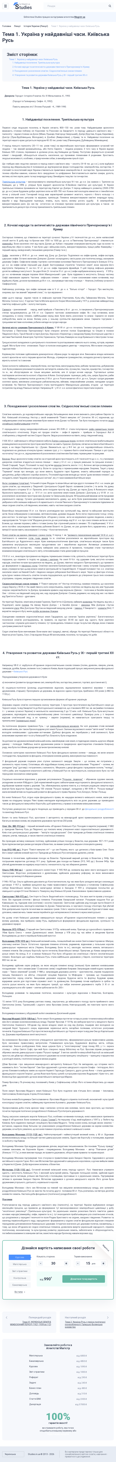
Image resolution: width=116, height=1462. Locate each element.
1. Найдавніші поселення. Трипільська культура (36, 62)
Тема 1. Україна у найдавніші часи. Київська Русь (33, 59)
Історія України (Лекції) (36, 26)
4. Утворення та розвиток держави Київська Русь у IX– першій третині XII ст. (50, 75)
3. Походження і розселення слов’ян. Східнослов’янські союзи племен (47, 71)
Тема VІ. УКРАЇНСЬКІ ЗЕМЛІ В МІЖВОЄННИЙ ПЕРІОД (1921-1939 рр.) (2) (30, 1323)
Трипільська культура (13, 182)
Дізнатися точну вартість (83, 1279)
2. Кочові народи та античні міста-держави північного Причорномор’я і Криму (51, 67)
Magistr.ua (79, 17)
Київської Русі (20, 671)
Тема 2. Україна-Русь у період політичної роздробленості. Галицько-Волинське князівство (85, 1324)
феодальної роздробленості (99, 809)
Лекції (17, 26)
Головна (6, 26)
